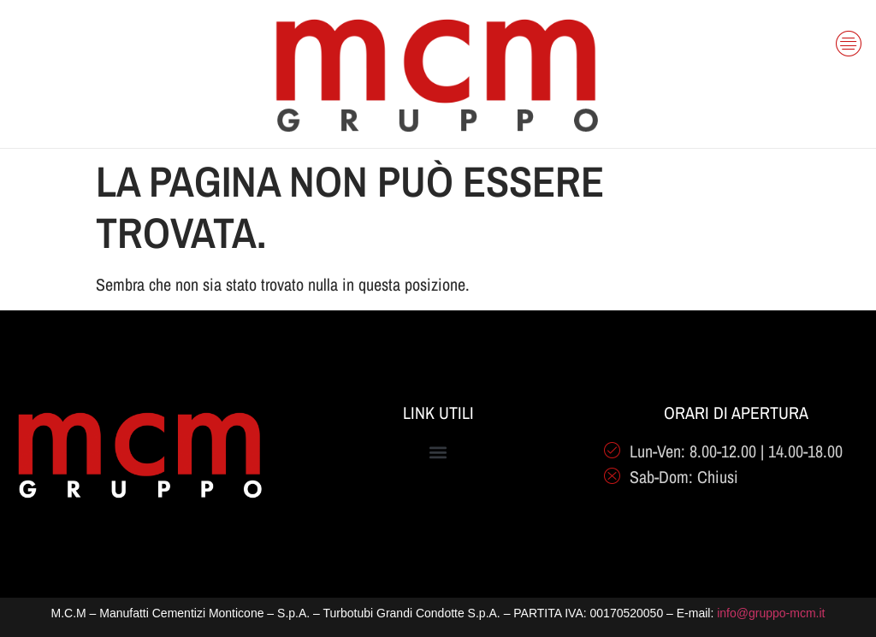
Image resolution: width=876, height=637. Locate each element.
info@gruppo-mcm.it (771, 613)
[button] (438, 453)
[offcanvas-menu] (848, 35)
